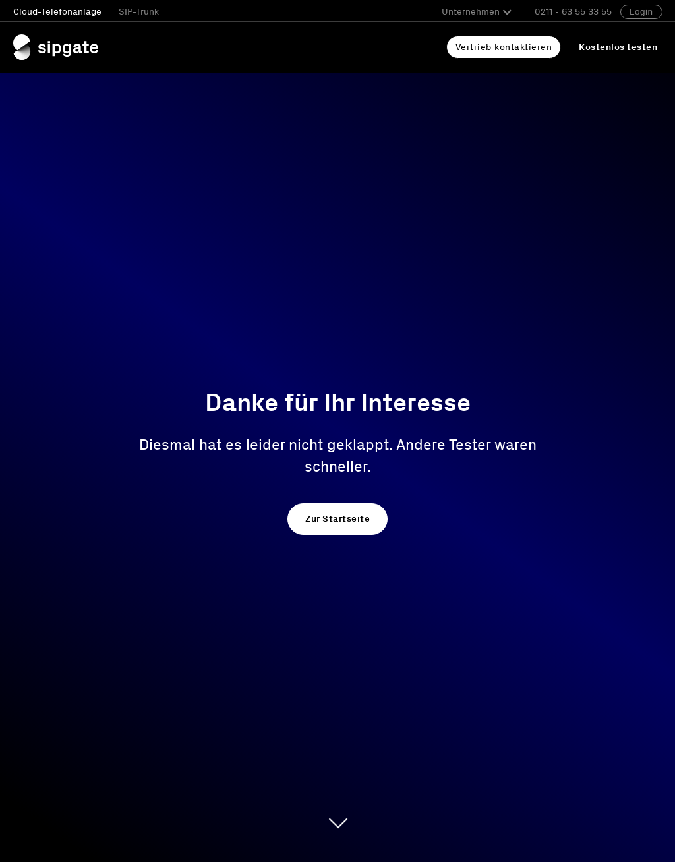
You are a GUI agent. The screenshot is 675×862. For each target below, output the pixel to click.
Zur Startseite (337, 518)
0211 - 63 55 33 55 (573, 11)
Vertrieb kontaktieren (503, 47)
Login (641, 11)
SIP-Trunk (139, 11)
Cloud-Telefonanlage (57, 11)
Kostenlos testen (618, 47)
